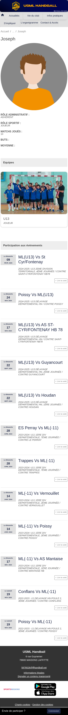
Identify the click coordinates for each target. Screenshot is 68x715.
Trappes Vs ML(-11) (36, 460)
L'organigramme (29, 22)
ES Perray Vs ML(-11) (38, 428)
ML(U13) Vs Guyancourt (40, 362)
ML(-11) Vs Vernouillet (38, 493)
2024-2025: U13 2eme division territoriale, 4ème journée (36, 270)
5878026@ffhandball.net (34, 667)
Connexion (53, 711)
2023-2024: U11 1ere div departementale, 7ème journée (39, 436)
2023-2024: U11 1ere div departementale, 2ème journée (39, 501)
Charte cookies (22, 704)
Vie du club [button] (33, 15)
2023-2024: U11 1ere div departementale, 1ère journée (38, 567)
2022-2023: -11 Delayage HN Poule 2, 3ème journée (40, 629)
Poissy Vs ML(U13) (35, 294)
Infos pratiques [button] (55, 15)
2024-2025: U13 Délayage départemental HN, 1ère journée (40, 403)
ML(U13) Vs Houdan (37, 395)
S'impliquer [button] (10, 23)
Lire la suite (62, 281)
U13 (6, 218)
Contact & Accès (49, 22)
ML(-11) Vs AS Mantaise (40, 558)
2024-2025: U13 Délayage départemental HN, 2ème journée (40, 370)
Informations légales (34, 673)
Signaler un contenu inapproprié (34, 676)
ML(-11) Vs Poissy (35, 526)
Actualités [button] (14, 15)
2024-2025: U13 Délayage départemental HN (33, 302)
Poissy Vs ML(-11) (35, 621)
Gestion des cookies (42, 704)
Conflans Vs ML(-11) (37, 591)
